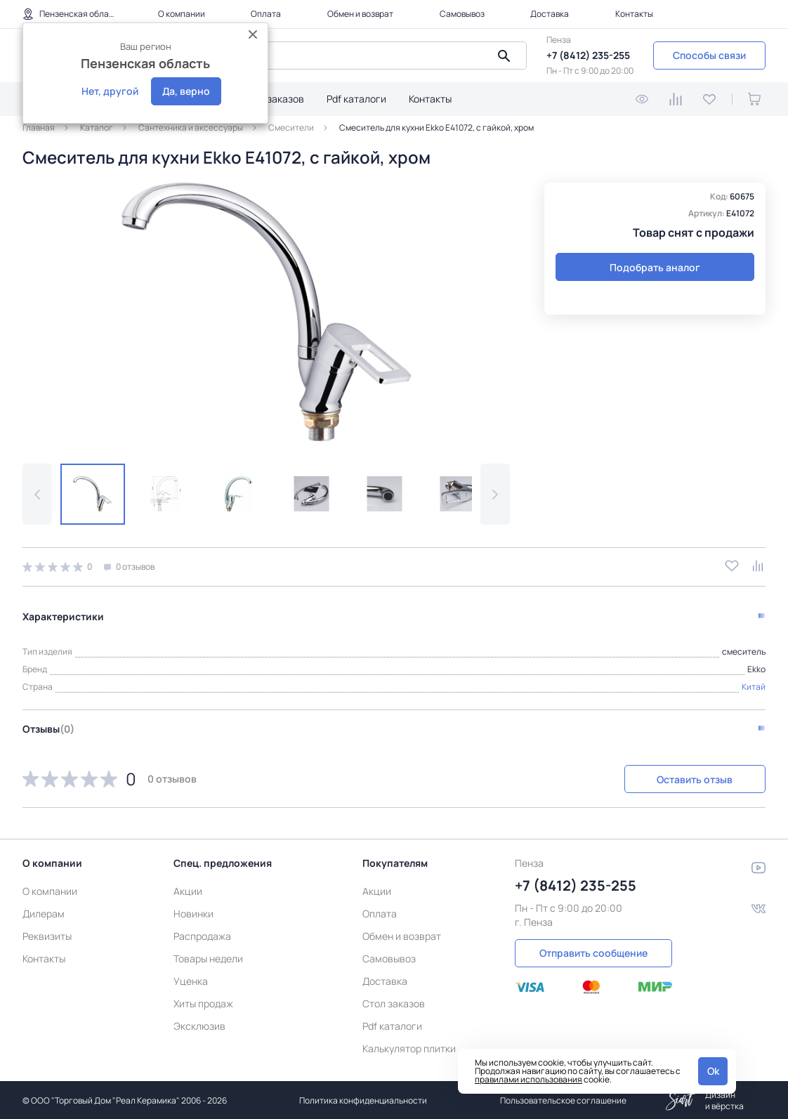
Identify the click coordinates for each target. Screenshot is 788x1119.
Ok (713, 1071)
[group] (266, 312)
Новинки (193, 912)
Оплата (266, 14)
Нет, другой (109, 91)
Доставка (549, 14)
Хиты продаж (203, 1002)
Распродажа (202, 934)
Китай (754, 685)
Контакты (634, 14)
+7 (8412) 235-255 (588, 55)
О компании (181, 14)
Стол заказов (273, 98)
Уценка (190, 979)
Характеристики (63, 615)
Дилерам (43, 912)
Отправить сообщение (593, 951)
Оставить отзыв (691, 778)
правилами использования (528, 1079)
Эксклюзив (199, 1024)
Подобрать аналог (655, 267)
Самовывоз (462, 14)
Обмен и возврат (360, 14)
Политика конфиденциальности (363, 1099)
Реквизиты (47, 934)
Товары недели (208, 957)
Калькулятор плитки (409, 1047)
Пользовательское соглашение (563, 1099)
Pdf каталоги (356, 98)
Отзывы (48, 727)
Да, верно (186, 91)
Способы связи (709, 55)
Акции (187, 889)
